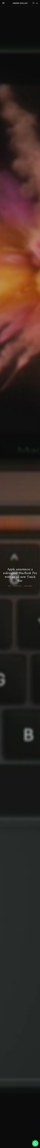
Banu (9, 586)
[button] (37, 3)
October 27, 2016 (17, 586)
